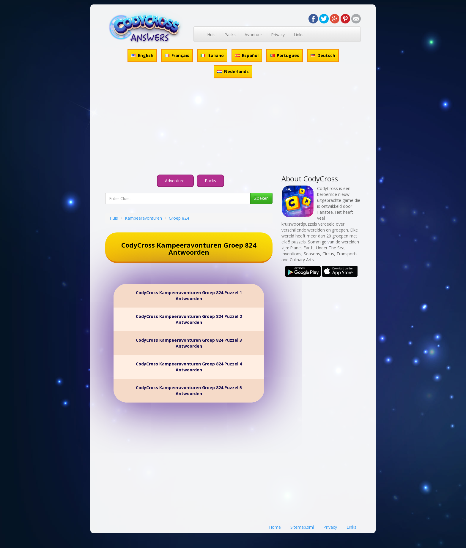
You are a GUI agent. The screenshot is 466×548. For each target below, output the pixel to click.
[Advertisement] (233, 127)
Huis (211, 34)
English (142, 55)
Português (284, 55)
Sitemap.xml (302, 527)
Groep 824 (179, 218)
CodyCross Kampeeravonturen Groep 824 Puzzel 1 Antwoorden (189, 295)
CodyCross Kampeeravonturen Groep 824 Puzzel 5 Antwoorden (189, 390)
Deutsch (323, 55)
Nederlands (233, 71)
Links (298, 34)
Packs (230, 34)
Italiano (212, 55)
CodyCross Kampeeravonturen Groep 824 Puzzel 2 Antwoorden (189, 319)
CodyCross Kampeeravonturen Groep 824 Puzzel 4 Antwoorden (189, 367)
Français (177, 55)
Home (275, 527)
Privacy (278, 34)
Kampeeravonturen (143, 218)
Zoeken (261, 198)
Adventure (175, 180)
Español (247, 55)
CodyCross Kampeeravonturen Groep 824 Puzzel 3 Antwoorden (189, 343)
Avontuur (253, 34)
